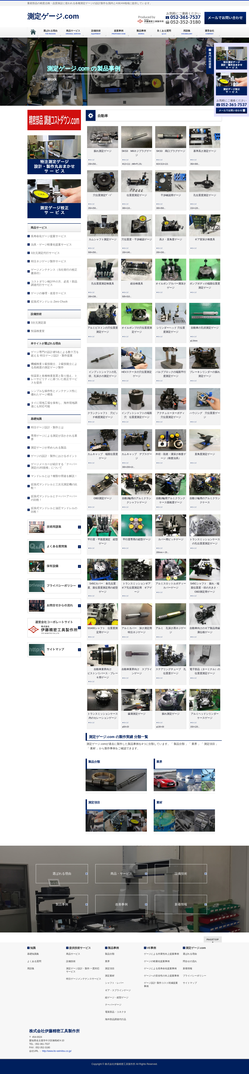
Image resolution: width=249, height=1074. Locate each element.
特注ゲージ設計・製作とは (47, 427)
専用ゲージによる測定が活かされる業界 (54, 437)
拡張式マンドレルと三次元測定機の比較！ (54, 486)
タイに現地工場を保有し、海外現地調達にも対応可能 (54, 404)
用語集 (30, 968)
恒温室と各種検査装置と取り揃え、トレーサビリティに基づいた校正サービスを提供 (54, 379)
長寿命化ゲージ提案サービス (48, 236)
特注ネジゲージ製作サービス (48, 261)
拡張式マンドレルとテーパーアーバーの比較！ (54, 498)
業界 (107, 961)
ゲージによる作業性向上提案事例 (161, 954)
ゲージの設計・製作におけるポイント (54, 455)
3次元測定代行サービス (45, 252)
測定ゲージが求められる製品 (48, 447)
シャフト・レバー (114, 983)
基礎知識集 (33, 954)
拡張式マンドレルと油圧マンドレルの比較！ (54, 510)
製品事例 (62, 904)
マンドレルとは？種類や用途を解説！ (54, 476)
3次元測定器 (38, 322)
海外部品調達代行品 (115, 1019)
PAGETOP (213, 939)
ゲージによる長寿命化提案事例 (160, 968)
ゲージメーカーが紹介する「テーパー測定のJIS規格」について (54, 466)
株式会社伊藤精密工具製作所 (120, 1064)
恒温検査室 (38, 330)
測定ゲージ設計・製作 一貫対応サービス (82, 970)
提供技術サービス (80, 947)
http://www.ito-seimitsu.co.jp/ (56, 1051)
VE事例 (151, 947)
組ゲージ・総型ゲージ (116, 997)
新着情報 (181, 904)
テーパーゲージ (113, 1004)
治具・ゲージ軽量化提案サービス (51, 244)
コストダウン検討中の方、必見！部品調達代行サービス (54, 283)
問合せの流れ (190, 961)
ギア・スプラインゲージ (118, 990)
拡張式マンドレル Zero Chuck (49, 301)
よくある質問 (34, 961)
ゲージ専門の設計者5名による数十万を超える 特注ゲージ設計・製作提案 (55, 353)
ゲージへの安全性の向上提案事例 (161, 975)
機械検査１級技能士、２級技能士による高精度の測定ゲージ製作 (54, 365)
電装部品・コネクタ (115, 1012)
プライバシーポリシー (194, 975)
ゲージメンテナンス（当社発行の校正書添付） (54, 271)
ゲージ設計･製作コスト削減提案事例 (161, 984)
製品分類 (109, 954)
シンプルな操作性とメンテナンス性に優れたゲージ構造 (54, 392)
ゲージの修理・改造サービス (48, 293)
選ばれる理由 (62, 873)
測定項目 (109, 968)
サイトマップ (190, 983)
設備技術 (181, 873)
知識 (33, 947)
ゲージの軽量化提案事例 (157, 961)
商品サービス (73, 954)
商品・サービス (121, 873)
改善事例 (121, 904)
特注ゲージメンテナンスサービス (83, 978)
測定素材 (109, 975)
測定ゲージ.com (53, 16)
